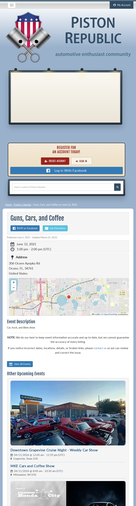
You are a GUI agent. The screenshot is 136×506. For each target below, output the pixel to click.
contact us (100, 348)
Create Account (55, 161)
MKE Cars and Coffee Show (32, 466)
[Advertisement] (65, 97)
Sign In (81, 161)
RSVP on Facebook (25, 228)
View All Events (20, 364)
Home (8, 204)
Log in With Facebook (66, 170)
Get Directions (55, 228)
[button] (13, 282)
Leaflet (96, 314)
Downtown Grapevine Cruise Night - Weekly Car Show (54, 450)
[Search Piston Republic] (117, 187)
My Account (121, 5)
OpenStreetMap (110, 314)
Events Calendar (22, 204)
